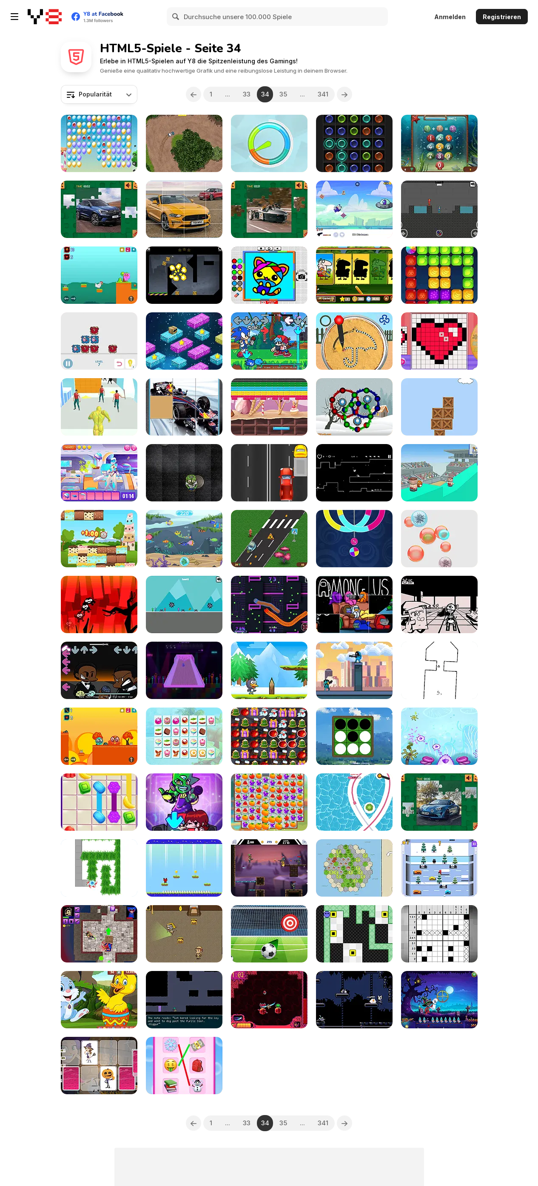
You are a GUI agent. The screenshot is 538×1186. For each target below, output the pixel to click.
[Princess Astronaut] (99, 472)
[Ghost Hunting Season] (439, 999)
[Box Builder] (439, 407)
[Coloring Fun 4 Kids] (269, 275)
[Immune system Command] (439, 736)
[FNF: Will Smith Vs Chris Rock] (99, 670)
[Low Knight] (354, 999)
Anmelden (450, 16)
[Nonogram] (439, 933)
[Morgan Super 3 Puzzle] (269, 209)
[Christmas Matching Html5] (269, 736)
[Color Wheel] (269, 143)
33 (246, 94)
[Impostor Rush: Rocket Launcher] (354, 670)
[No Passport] (439, 604)
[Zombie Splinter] (184, 472)
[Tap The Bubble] (439, 538)
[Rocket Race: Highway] (269, 538)
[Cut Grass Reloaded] (99, 868)
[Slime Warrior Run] (99, 407)
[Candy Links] (184, 736)
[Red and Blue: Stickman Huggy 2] (439, 209)
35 (283, 94)
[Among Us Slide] (354, 604)
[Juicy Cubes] (439, 275)
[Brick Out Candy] (269, 407)
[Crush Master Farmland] (269, 802)
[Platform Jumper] (184, 341)
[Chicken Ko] (99, 275)
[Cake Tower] (99, 538)
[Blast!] (184, 275)
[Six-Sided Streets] (354, 868)
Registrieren (502, 16)
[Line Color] (354, 802)
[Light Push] (354, 933)
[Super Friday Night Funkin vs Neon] (184, 802)
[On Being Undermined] (184, 999)
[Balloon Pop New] (99, 143)
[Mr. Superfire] (269, 868)
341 (323, 94)
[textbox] (99, 94)
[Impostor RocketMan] (354, 209)
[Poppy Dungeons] (99, 933)
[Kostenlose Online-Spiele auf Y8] (44, 16)
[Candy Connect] (99, 802)
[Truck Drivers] (269, 472)
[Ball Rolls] (354, 407)
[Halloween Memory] (99, 1065)
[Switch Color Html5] (354, 538)
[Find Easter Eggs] (99, 999)
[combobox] (99, 94)
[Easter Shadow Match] (354, 275)
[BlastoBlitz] (269, 999)
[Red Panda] (184, 868)
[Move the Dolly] (99, 341)
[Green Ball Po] (99, 736)
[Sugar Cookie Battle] (354, 341)
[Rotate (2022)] (439, 670)
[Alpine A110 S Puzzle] (439, 802)
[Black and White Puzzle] (354, 736)
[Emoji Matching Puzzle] (184, 1065)
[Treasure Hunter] (184, 933)
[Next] (344, 94)
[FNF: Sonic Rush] (269, 341)
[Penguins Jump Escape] (269, 670)
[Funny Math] (439, 143)
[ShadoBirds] (99, 604)
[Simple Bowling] (184, 670)
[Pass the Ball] (439, 472)
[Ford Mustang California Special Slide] (184, 209)
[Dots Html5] (354, 143)
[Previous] (193, 94)
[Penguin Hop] (439, 868)
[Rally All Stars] (184, 143)
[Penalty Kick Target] (269, 933)
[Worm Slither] (269, 604)
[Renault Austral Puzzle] (99, 209)
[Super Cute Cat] (354, 472)
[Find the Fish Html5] (184, 538)
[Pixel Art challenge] (439, 341)
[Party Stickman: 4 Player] (184, 604)
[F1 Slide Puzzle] (184, 407)
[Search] (176, 16)
